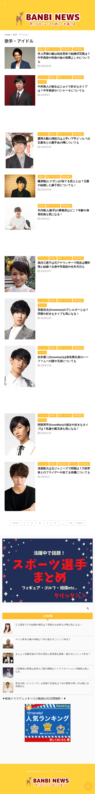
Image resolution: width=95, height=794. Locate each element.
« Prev (14, 523)
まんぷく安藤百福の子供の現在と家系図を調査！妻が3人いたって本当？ (52, 654)
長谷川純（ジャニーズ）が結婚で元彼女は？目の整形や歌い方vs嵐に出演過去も (52, 684)
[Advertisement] (47, 119)
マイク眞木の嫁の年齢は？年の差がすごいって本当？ (43, 639)
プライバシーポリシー (58, 771)
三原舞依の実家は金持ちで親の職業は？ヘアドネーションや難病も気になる (52, 670)
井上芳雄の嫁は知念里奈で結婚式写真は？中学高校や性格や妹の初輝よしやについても (64, 57)
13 (71, 523)
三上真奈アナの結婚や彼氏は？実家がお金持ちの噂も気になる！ (48, 624)
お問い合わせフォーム (36, 771)
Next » (80, 523)
